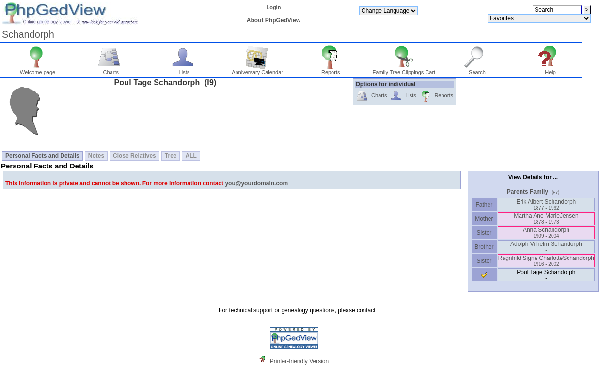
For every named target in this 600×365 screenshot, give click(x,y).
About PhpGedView (273, 20)
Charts (111, 69)
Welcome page (37, 69)
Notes (96, 155)
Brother (483, 246)
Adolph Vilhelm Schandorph (546, 247)
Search (477, 69)
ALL (190, 155)
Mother (484, 218)
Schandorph (28, 34)
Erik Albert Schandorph (546, 204)
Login (273, 7)
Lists (184, 69)
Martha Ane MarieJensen (546, 219)
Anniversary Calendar (257, 69)
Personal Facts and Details (42, 155)
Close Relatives (134, 155)
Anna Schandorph (546, 233)
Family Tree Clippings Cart (404, 69)
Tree (171, 155)
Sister (484, 232)
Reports (331, 69)
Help (550, 69)
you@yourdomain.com (256, 183)
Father (484, 204)
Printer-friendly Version (299, 361)
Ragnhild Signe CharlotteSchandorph (546, 261)
